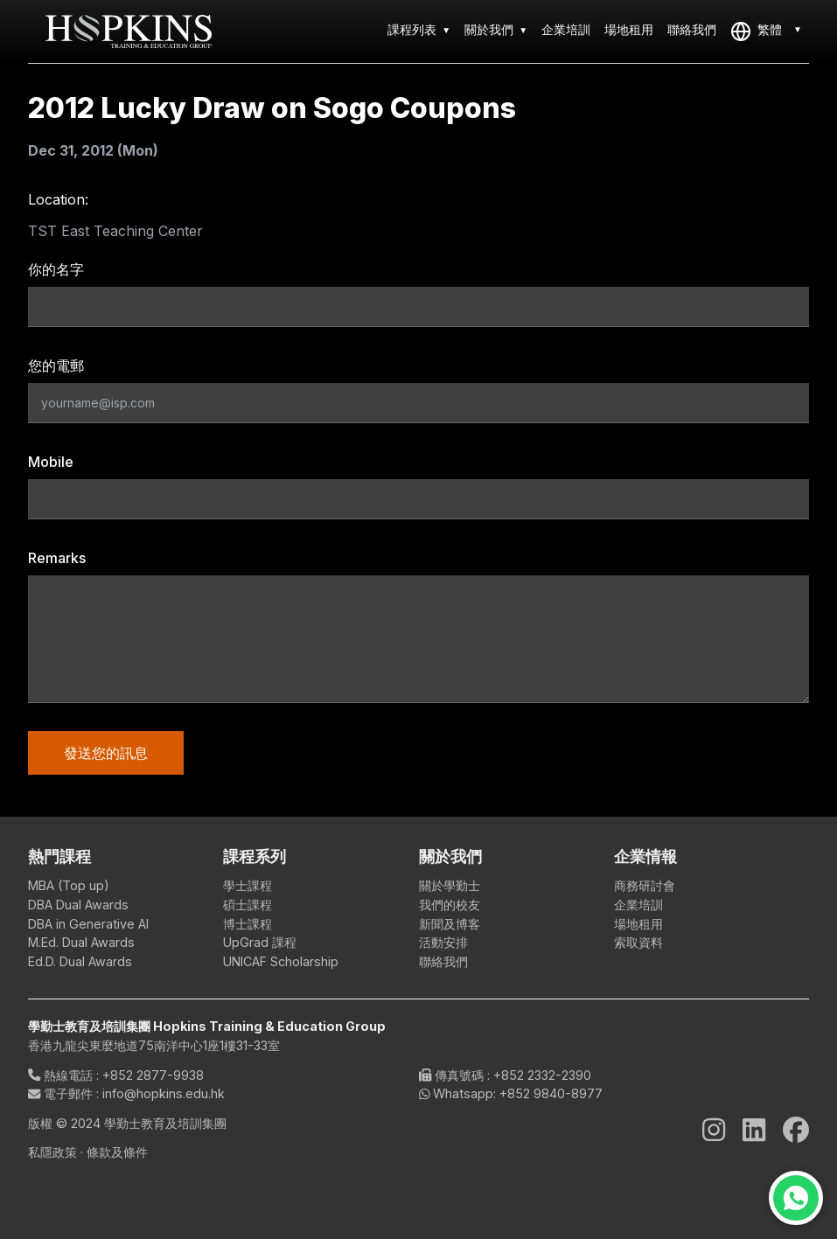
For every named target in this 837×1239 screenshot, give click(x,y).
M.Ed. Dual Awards (81, 942)
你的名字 (56, 269)
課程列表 (411, 29)
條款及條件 (117, 1152)
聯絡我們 (691, 29)
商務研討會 (644, 885)
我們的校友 (449, 904)
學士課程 (247, 885)
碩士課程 (247, 904)
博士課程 (247, 923)
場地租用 (628, 29)
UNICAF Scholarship (280, 961)
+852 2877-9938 (153, 1075)
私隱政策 (54, 1152)
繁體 (756, 31)
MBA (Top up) (68, 885)
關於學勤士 (449, 885)
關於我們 (488, 29)
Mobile (50, 461)
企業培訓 (565, 29)
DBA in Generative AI (88, 923)
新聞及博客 (449, 923)
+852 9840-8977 (551, 1093)
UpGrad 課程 (259, 942)
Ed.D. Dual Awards (80, 961)
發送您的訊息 (106, 753)
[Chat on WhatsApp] (796, 1198)
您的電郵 (56, 365)
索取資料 (638, 942)
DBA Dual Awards (78, 904)
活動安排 (443, 942)
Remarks (57, 558)
